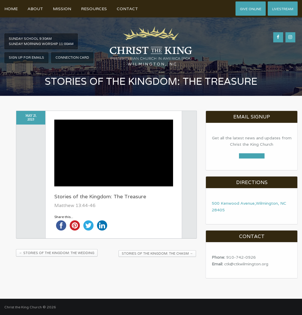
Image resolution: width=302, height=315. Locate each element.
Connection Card (72, 57)
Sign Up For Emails (26, 57)
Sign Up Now (252, 156)
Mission (62, 8)
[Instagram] (290, 37)
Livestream (282, 9)
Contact (127, 8)
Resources (94, 8)
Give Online (250, 9)
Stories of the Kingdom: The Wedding (56, 253)
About (35, 8)
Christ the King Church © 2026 (30, 307)
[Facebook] (278, 37)
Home (11, 8)
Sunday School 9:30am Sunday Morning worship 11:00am (41, 41)
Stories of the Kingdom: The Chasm (157, 253)
